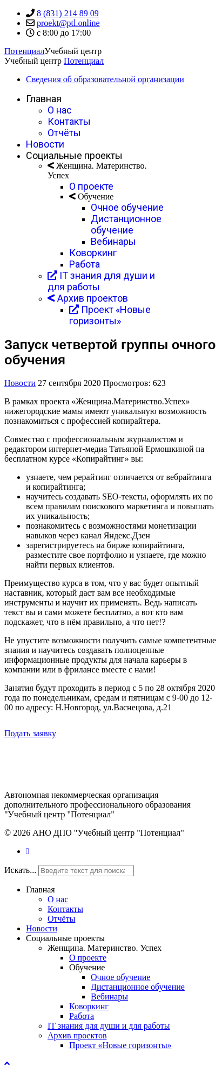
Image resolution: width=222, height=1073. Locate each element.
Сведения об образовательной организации (105, 79)
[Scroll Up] (7, 1063)
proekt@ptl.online (68, 23)
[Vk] (27, 851)
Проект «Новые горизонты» (110, 315)
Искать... (20, 870)
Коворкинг (93, 252)
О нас (60, 110)
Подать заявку (30, 733)
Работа (84, 264)
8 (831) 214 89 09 (68, 13)
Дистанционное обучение (126, 224)
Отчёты (64, 132)
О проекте (91, 186)
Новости (45, 144)
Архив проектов (88, 298)
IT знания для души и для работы (109, 1025)
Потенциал (24, 51)
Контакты (69, 121)
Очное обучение (127, 207)
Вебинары (113, 241)
